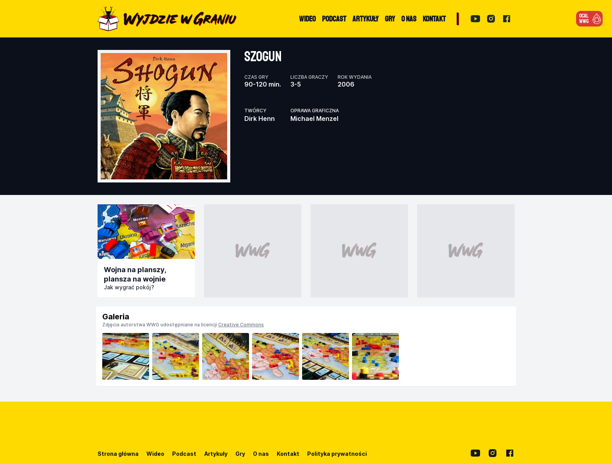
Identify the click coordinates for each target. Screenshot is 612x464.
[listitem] (125, 356)
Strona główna (118, 453)
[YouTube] (475, 18)
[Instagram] (491, 18)
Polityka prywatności (337, 453)
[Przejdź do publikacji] (146, 231)
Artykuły (216, 453)
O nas (261, 453)
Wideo (155, 453)
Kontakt (288, 453)
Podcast (184, 453)
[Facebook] (506, 18)
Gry (240, 453)
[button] (589, 19)
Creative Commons (241, 325)
